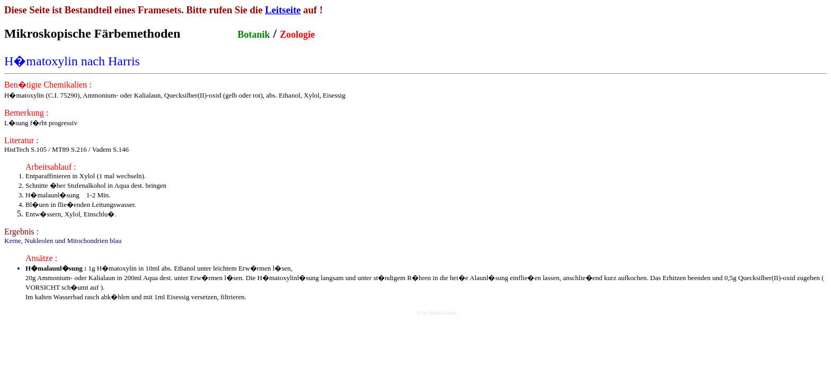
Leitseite (283, 9)
